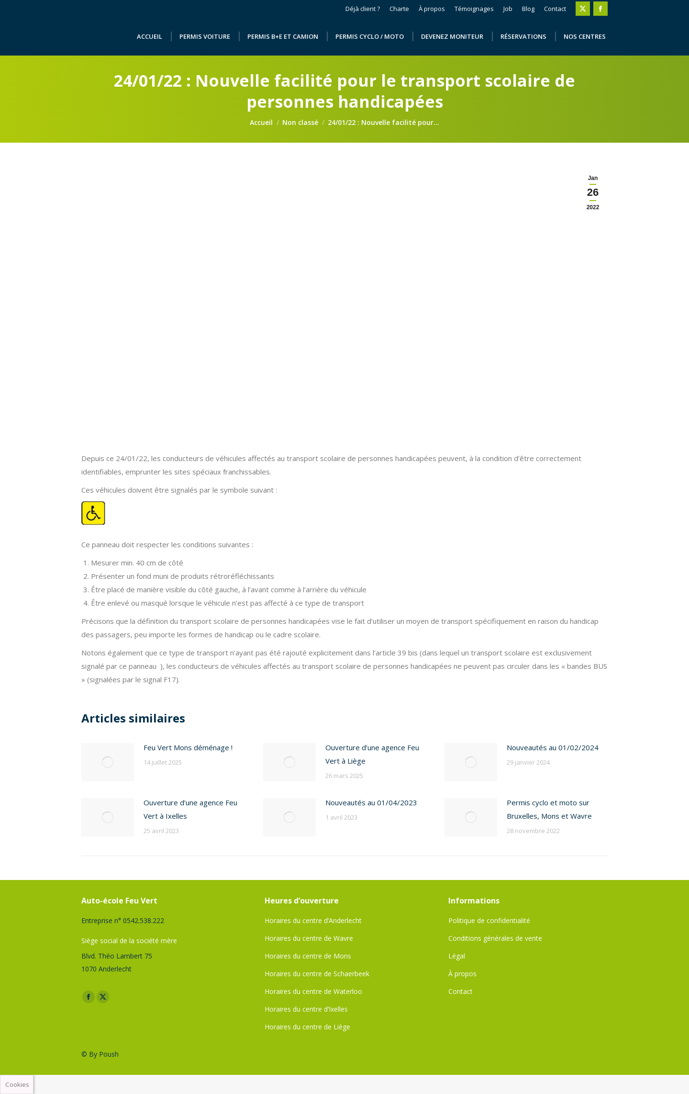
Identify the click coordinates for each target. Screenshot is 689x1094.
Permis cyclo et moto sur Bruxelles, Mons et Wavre (549, 809)
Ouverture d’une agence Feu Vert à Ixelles (190, 809)
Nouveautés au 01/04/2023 (371, 802)
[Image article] (107, 762)
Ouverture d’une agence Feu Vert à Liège (372, 754)
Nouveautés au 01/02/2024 (553, 747)
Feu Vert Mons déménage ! (188, 747)
